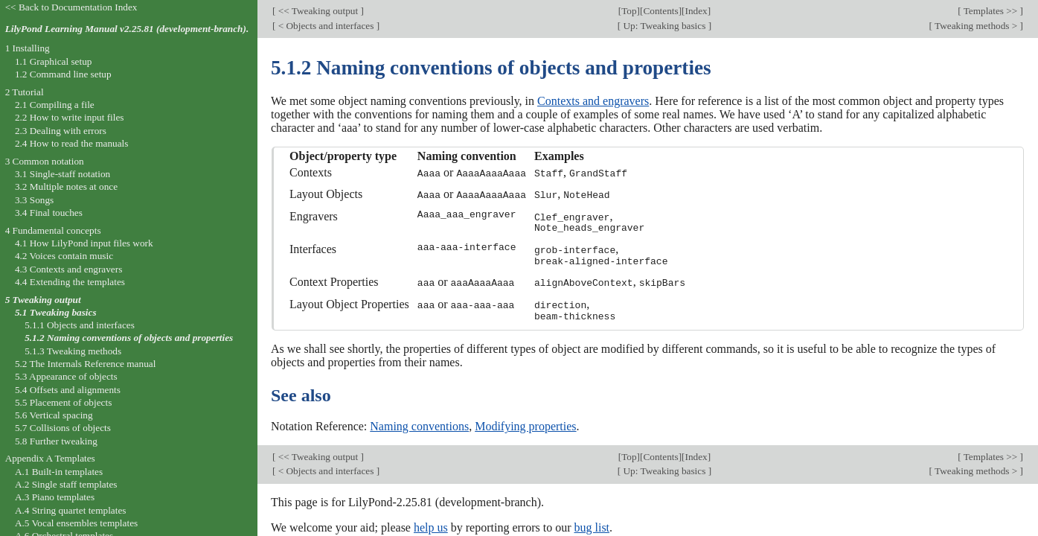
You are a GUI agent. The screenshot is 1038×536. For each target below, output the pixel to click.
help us (431, 524)
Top (628, 10)
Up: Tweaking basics (664, 25)
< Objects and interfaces (325, 25)
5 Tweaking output (43, 299)
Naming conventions (419, 424)
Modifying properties (525, 424)
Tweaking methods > (976, 25)
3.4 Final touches (49, 212)
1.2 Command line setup (63, 74)
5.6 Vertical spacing (54, 415)
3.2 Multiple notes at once (66, 186)
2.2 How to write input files (69, 117)
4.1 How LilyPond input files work (84, 243)
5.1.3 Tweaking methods (73, 351)
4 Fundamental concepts (53, 230)
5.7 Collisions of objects (63, 427)
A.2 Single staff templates (66, 484)
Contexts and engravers (593, 101)
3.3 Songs (34, 199)
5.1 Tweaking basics (56, 312)
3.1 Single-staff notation (62, 173)
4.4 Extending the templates (70, 281)
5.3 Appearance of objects (66, 376)
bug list (591, 524)
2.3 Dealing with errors (60, 130)
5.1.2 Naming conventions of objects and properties (129, 337)
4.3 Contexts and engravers (68, 269)
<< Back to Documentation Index (71, 7)
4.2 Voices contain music (64, 255)
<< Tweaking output (317, 10)
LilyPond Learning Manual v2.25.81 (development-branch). (127, 28)
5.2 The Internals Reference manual (85, 363)
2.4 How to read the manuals (72, 143)
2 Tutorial (24, 92)
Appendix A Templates (50, 458)
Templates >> (990, 10)
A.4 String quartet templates (70, 510)
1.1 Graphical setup (53, 61)
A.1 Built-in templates (59, 471)
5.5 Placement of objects (63, 402)
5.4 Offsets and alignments (68, 389)
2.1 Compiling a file (54, 104)
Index (696, 10)
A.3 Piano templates (54, 496)
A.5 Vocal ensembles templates (76, 523)
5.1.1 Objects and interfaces (80, 325)
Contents (660, 10)
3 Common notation (44, 161)
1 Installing (27, 48)
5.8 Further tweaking (56, 441)
